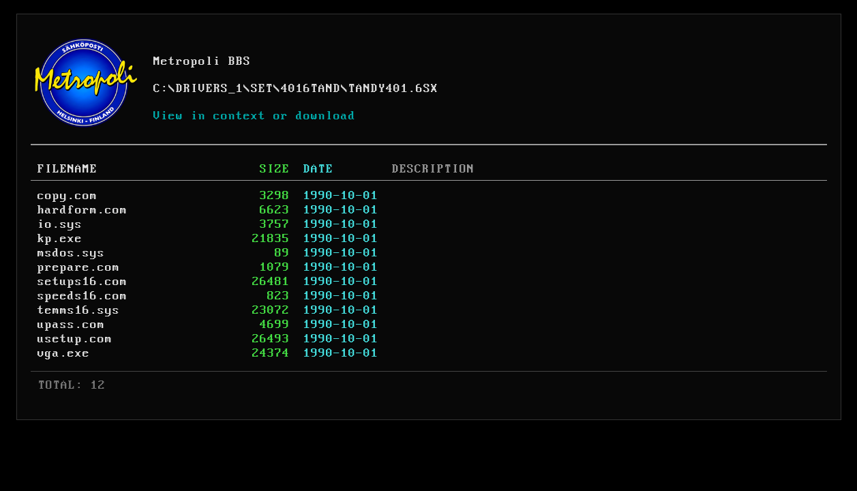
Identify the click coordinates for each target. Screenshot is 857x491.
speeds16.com (82, 296)
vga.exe (63, 353)
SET (262, 88)
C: (160, 88)
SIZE (275, 169)
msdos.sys (71, 253)
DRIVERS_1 (209, 88)
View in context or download (254, 116)
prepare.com (78, 267)
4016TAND (311, 88)
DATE (318, 169)
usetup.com (74, 339)
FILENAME (67, 169)
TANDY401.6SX (393, 88)
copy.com (67, 196)
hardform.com (82, 210)
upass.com (71, 324)
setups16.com (82, 281)
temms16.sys (78, 310)
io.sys (59, 224)
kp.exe (59, 239)
